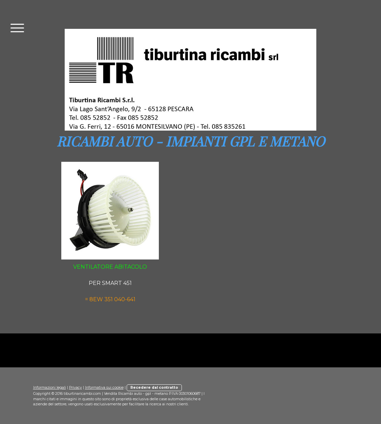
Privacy (75, 387)
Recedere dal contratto (154, 387)
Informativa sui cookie (104, 387)
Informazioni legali (49, 387)
